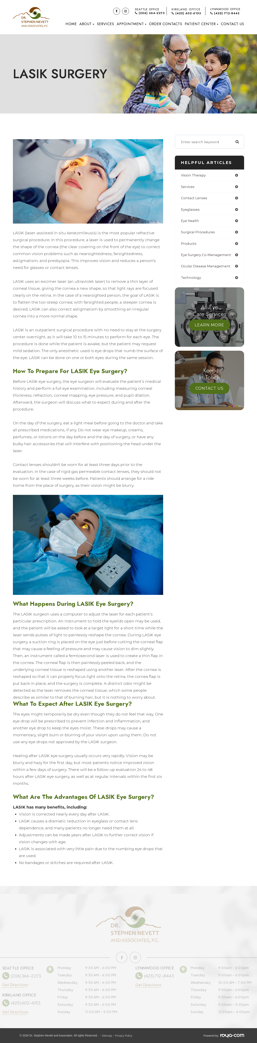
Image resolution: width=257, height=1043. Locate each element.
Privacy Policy (123, 1035)
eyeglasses (190, 210)
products (189, 245)
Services (105, 24)
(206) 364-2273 (150, 13)
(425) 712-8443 (225, 13)
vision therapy (194, 175)
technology (191, 280)
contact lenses (194, 199)
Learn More (209, 327)
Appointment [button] (131, 24)
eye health (190, 222)
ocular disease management (207, 268)
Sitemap (107, 1035)
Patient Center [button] (201, 24)
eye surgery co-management (207, 257)
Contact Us (232, 24)
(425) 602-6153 (186, 13)
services (188, 187)
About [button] (86, 24)
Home (71, 24)
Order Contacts (165, 24)
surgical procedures (199, 233)
